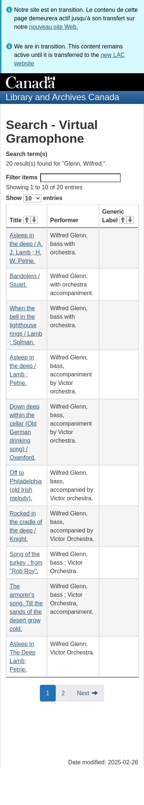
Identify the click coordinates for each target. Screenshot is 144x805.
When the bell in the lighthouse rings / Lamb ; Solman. (26, 325)
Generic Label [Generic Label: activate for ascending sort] (118, 216)
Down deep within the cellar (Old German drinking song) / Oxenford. (25, 432)
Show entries (34, 198)
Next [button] (83, 693)
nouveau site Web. (53, 27)
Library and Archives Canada (62, 97)
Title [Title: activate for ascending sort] (24, 220)
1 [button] (51, 692)
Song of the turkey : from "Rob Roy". (26, 562)
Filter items (63, 177)
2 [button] (66, 692)
